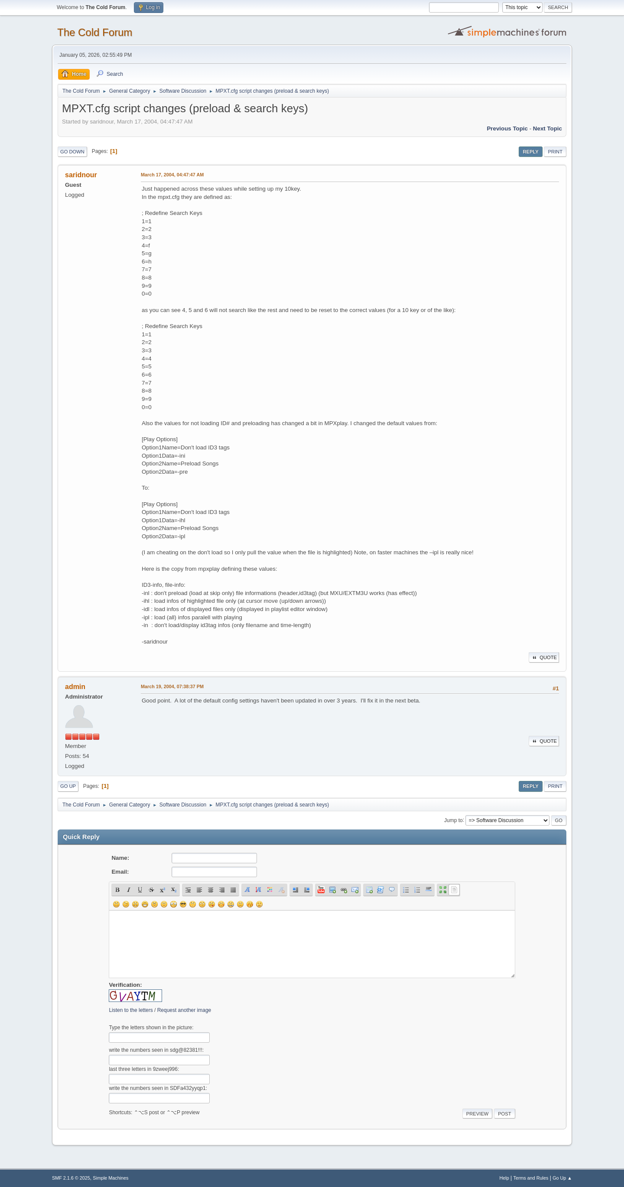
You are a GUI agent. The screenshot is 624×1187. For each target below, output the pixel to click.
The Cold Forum (94, 32)
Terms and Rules (531, 1177)
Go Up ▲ (562, 1177)
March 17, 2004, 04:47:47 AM (172, 174)
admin (75, 686)
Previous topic (507, 128)
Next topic (547, 128)
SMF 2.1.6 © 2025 (71, 1177)
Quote (544, 657)
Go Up (68, 786)
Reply (530, 151)
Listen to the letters (131, 1010)
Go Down (72, 151)
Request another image (184, 1010)
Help (504, 1177)
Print (555, 151)
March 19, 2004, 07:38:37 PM (172, 686)
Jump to (453, 820)
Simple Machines (110, 1177)
